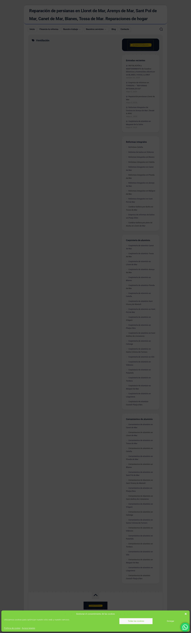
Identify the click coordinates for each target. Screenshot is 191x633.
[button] (185, 614)
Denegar (170, 621)
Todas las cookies (136, 621)
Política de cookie (12, 628)
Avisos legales (28, 628)
